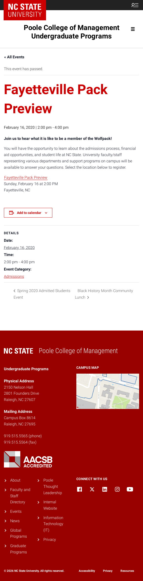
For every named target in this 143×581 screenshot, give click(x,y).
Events (16, 511)
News (15, 521)
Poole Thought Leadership (52, 486)
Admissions (14, 276)
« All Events (14, 57)
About (15, 480)
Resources (127, 571)
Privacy (49, 539)
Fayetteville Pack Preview (25, 177)
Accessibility (87, 571)
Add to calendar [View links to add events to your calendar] (29, 213)
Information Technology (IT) (53, 523)
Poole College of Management (71, 31)
